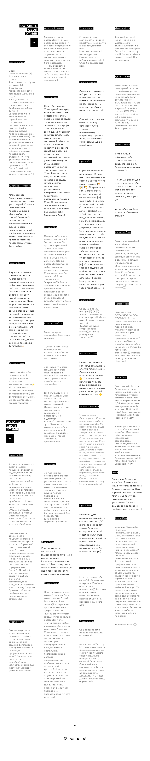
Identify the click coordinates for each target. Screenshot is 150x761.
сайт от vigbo (75, 754)
